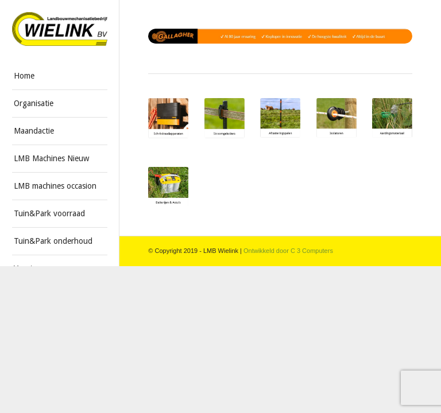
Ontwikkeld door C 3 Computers (288, 250)
